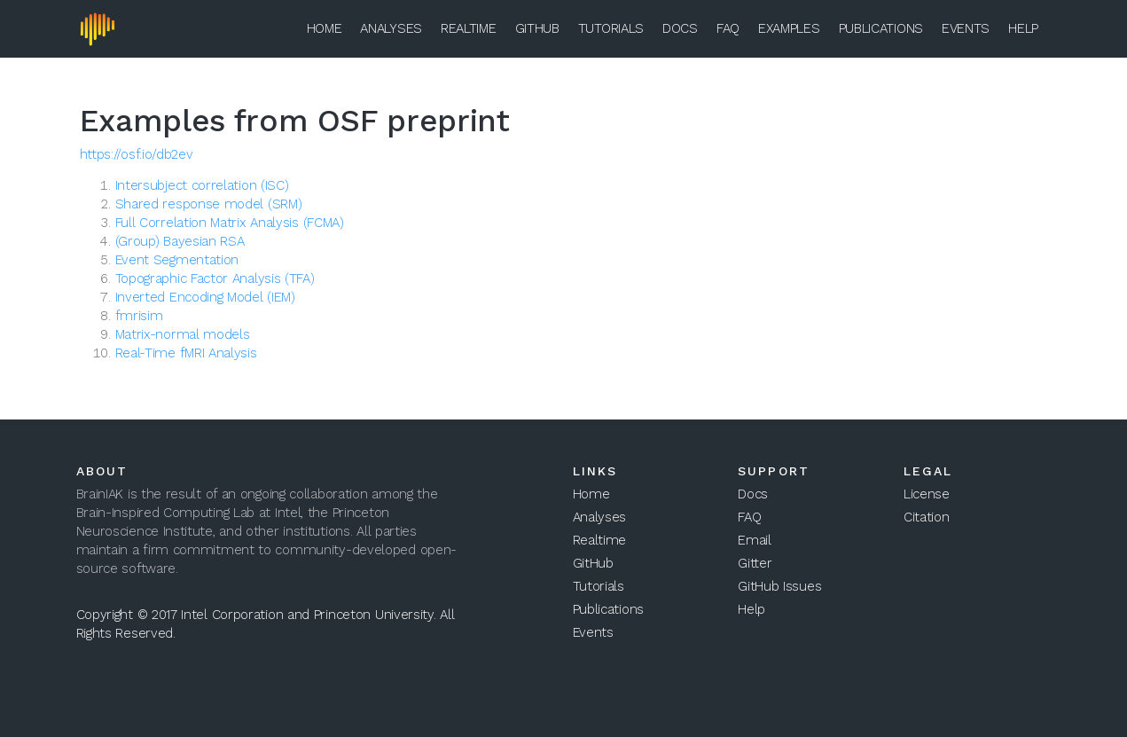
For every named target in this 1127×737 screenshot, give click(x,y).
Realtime (469, 28)
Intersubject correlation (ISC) (202, 185)
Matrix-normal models (182, 334)
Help (1023, 28)
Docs (680, 28)
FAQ (728, 28)
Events (966, 28)
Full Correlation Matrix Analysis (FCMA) (229, 223)
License (927, 494)
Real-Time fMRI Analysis (186, 353)
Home (324, 28)
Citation (927, 517)
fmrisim (139, 316)
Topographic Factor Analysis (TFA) (215, 278)
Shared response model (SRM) (208, 204)
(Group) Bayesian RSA (180, 241)
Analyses (391, 28)
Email (754, 540)
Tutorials (611, 28)
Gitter (754, 563)
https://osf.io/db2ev (136, 154)
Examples (789, 28)
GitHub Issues (779, 586)
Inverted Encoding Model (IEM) (205, 297)
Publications (881, 28)
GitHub (537, 28)
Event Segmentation (177, 260)
